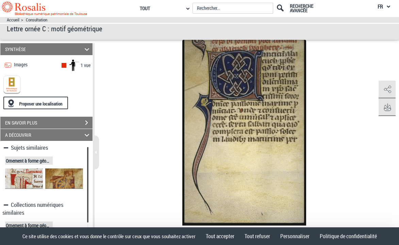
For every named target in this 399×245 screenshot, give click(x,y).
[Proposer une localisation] (35, 103)
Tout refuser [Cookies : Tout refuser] (257, 236)
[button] (387, 89)
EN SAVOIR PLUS (49, 123)
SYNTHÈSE (48, 49)
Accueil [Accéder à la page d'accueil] (13, 20)
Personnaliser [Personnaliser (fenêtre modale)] (295, 236)
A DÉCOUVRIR (48, 135)
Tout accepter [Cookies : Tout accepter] (220, 236)
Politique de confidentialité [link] (348, 236)
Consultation (36, 20)
